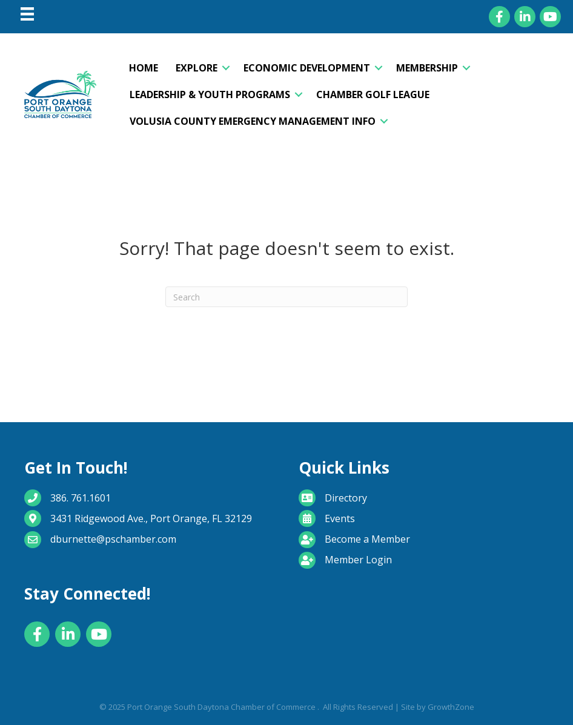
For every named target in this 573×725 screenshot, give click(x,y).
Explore (196, 67)
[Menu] (27, 14)
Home (143, 67)
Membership (427, 67)
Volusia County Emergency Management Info (253, 121)
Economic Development (306, 67)
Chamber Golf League (372, 94)
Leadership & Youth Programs (210, 94)
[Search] (286, 296)
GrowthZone (451, 706)
